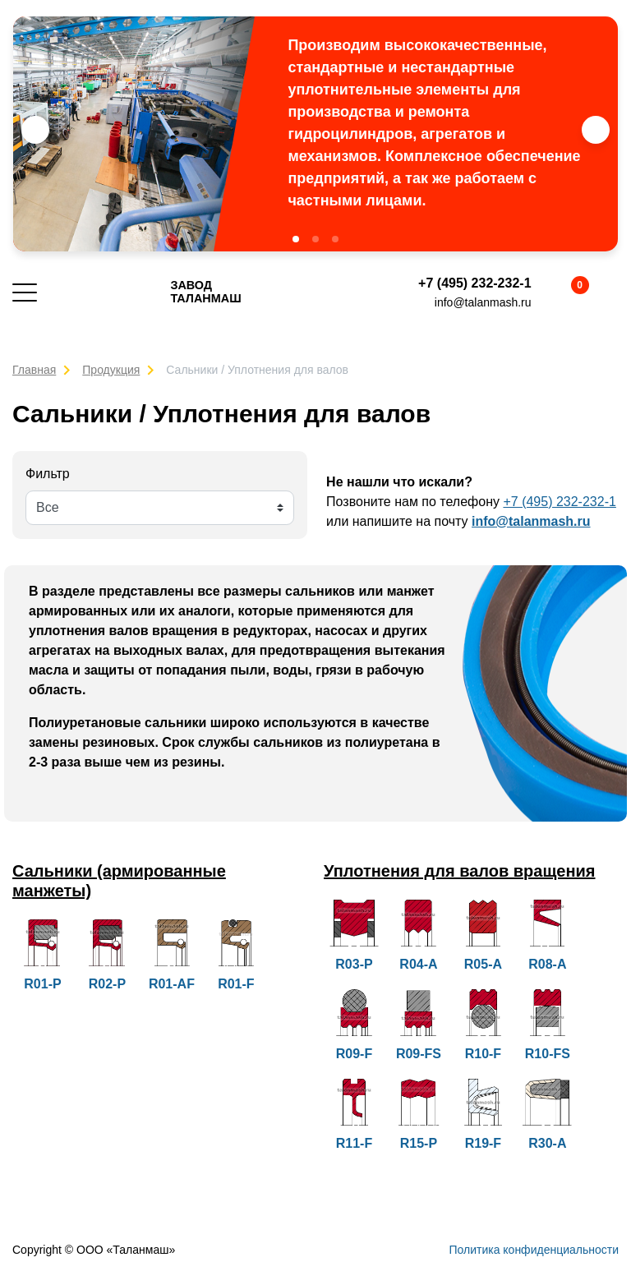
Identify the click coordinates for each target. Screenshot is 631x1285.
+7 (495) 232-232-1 (474, 283)
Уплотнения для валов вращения (460, 871)
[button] (295, 239)
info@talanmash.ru (483, 302)
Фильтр (47, 474)
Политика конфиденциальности (534, 1249)
